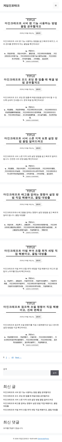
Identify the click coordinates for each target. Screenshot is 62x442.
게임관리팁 (11, 53)
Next (18, 357)
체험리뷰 (45, 230)
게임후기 (19, 225)
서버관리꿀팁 (26, 59)
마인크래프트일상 (14, 115)
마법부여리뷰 (28, 281)
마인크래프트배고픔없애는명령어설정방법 (38, 227)
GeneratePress (43, 438)
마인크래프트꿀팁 (49, 168)
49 (12, 357)
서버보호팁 (40, 174)
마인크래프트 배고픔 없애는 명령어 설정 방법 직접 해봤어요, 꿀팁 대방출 (31, 196)
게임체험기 (24, 337)
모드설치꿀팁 (42, 115)
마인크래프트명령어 (46, 337)
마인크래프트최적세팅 (33, 286)
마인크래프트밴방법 (44, 53)
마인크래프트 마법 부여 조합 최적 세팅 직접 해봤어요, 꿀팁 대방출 (31, 252)
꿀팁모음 (32, 53)
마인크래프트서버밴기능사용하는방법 (33, 56)
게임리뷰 (10, 225)
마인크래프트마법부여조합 (36, 283)
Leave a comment (32, 61)
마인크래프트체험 (32, 340)
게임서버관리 (21, 53)
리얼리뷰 (33, 337)
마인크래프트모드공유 (34, 109)
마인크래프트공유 (34, 168)
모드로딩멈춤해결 (29, 115)
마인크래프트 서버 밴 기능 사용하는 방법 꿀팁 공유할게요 (31, 24)
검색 (5, 369)
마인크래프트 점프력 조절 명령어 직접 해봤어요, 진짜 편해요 (31, 308)
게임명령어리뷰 (12, 337)
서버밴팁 (37, 59)
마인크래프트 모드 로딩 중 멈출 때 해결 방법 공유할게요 (31, 81)
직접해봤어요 (34, 230)
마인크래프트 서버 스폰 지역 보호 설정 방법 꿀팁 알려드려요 (31, 139)
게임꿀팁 (10, 109)
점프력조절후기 (30, 342)
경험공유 (27, 225)
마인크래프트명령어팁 (40, 225)
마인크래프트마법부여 (17, 283)
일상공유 (45, 59)
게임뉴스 (31, 51)
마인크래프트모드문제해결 (32, 112)
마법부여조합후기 (42, 281)
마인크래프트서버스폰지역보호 (33, 171)
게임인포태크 (11, 5)
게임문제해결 (20, 109)
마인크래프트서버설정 (12, 171)
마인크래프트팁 (46, 340)
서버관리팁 (30, 174)
